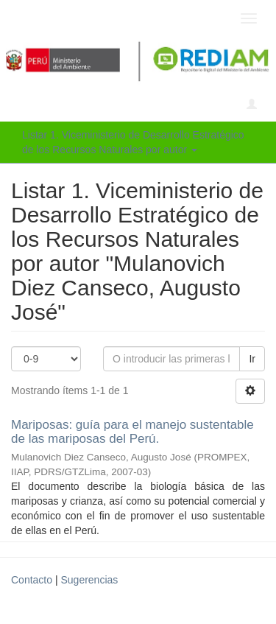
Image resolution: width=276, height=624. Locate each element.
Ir (252, 359)
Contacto (31, 580)
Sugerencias (89, 580)
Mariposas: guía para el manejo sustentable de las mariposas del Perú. (132, 432)
